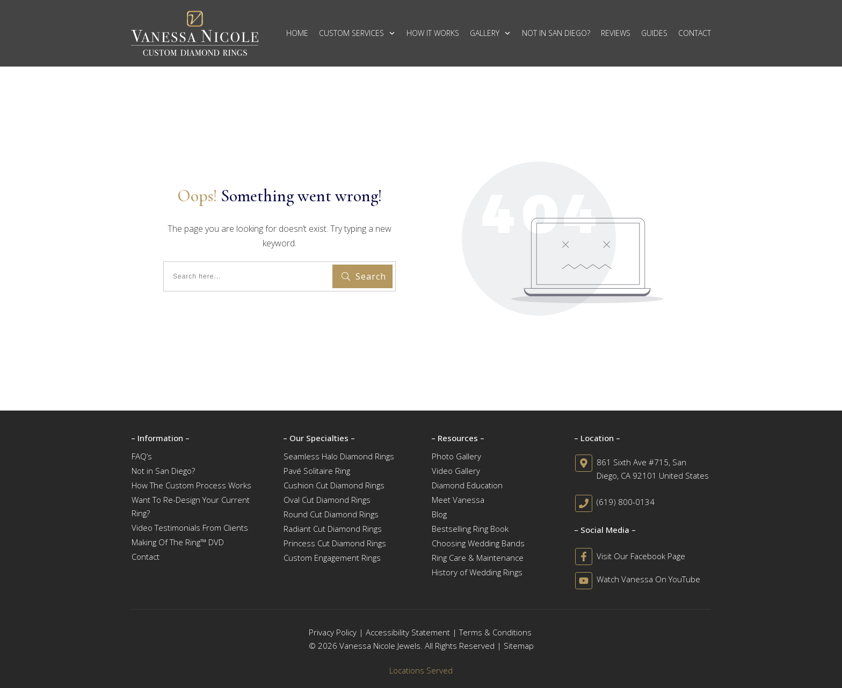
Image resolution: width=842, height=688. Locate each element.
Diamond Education (467, 485)
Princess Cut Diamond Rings (335, 543)
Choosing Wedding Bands (478, 543)
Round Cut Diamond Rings (331, 514)
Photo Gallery (456, 456)
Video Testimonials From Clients (190, 527)
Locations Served (421, 670)
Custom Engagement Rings (332, 557)
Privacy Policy (333, 632)
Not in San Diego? (163, 470)
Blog (439, 514)
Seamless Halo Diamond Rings (339, 456)
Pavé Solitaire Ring (317, 470)
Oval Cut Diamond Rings (327, 499)
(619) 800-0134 (626, 501)
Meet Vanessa (458, 499)
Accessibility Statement (408, 632)
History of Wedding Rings (477, 572)
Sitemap (519, 645)
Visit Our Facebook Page (641, 556)
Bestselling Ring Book (470, 528)
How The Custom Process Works (191, 485)
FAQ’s (142, 456)
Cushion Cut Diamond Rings (334, 485)
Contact (145, 556)
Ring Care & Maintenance (478, 557)
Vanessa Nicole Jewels (379, 645)
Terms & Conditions (495, 632)
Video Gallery (456, 470)
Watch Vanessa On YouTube (648, 579)
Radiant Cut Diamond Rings (333, 528)
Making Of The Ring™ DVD (178, 542)
